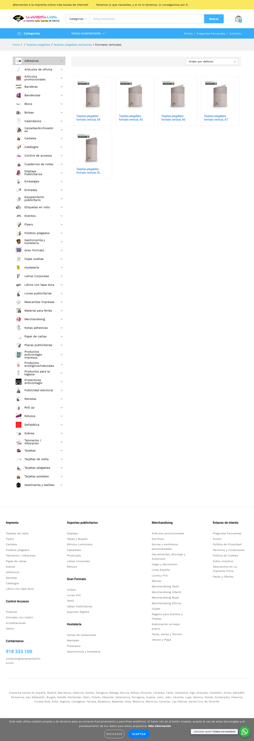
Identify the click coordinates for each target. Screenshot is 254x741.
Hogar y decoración (164, 564)
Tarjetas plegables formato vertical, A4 (88, 117)
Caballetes (74, 550)
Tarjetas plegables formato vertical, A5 (131, 117)
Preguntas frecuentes (211, 33)
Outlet (156, 608)
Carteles (11, 544)
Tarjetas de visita (17, 533)
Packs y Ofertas (223, 576)
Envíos (188, 33)
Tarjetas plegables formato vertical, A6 (173, 117)
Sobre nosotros (223, 561)
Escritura (158, 538)
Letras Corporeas (78, 561)
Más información (159, 725)
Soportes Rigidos (78, 611)
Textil (70, 600)
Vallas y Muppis (77, 538)
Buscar (214, 18)
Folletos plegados (17, 550)
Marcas (156, 580)
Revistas (11, 577)
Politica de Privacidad (227, 544)
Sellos (10, 628)
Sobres (10, 566)
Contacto (235, 33)
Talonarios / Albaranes (21, 555)
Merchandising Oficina (166, 603)
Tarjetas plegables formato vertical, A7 (216, 117)
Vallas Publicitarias (79, 606)
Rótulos (72, 566)
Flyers (10, 538)
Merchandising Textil (165, 586)
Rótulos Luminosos (79, 544)
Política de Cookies (225, 555)
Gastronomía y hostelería (83, 651)
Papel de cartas (16, 561)
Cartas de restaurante (81, 634)
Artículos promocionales (168, 533)
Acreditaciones (16, 623)
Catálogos (12, 583)
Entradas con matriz (19, 617)
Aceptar (139, 734)
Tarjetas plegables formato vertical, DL (88, 171)
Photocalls (74, 555)
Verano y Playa (161, 639)
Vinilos (71, 589)
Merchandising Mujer (165, 597)
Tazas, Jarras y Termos (167, 634)
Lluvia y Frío (160, 575)
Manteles (73, 640)
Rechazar (114, 734)
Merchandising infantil (166, 592)
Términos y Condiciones (228, 550)
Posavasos (73, 645)
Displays (72, 533)
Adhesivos (12, 572)
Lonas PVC (74, 595)
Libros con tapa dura (20, 588)
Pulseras (11, 611)
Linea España (161, 569)
